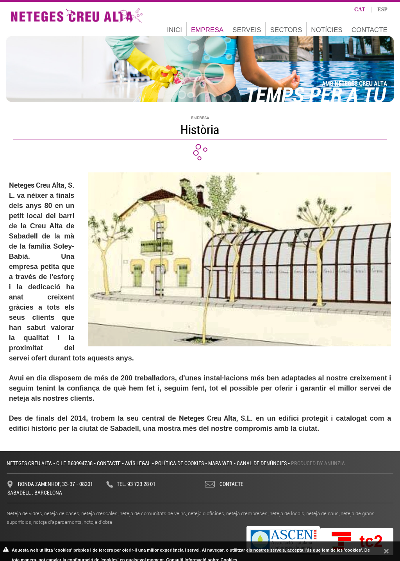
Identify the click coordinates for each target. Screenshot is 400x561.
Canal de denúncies (262, 463)
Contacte (370, 30)
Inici (174, 30)
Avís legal (138, 463)
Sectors (286, 30)
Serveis (246, 30)
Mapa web (220, 463)
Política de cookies (179, 463)
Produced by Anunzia (318, 463)
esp (382, 10)
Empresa (207, 30)
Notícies (326, 30)
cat (360, 10)
